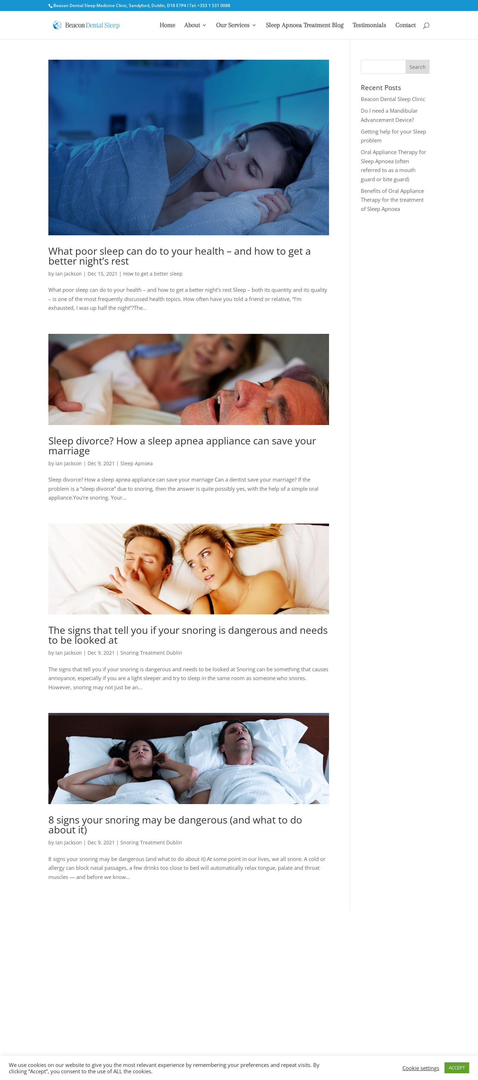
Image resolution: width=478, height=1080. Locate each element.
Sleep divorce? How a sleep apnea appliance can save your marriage (182, 445)
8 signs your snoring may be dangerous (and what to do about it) (175, 824)
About (192, 26)
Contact (405, 26)
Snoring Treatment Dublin (151, 652)
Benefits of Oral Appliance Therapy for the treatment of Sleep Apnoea (392, 199)
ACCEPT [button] (457, 1067)
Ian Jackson (68, 273)
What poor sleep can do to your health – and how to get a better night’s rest (179, 255)
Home (167, 26)
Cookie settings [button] (420, 1068)
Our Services (233, 26)
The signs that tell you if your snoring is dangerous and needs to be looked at (188, 635)
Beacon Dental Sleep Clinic (393, 98)
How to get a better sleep (153, 273)
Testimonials (369, 26)
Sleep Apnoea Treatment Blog (304, 26)
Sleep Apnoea (136, 463)
